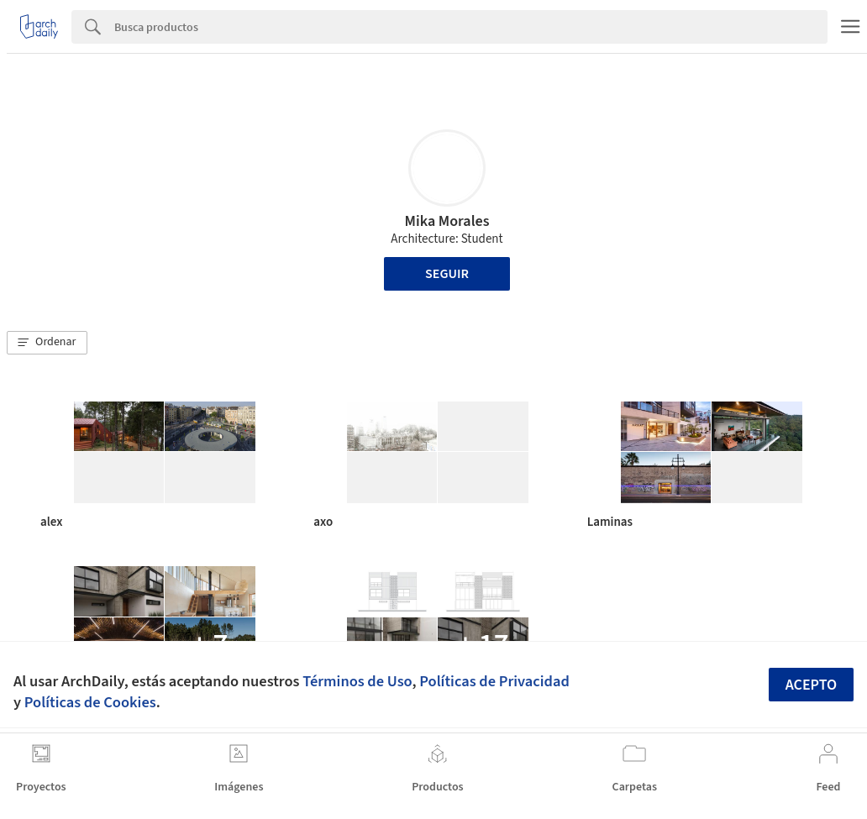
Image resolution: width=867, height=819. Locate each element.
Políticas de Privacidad (494, 681)
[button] (47, 342)
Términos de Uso (357, 681)
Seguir (447, 274)
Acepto (812, 685)
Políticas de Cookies (90, 702)
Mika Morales (447, 221)
